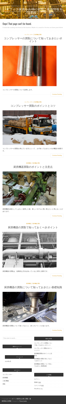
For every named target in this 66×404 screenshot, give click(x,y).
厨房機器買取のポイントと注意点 (33, 167)
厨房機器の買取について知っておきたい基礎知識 (33, 287)
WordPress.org (38, 389)
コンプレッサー (28, 34)
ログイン (37, 379)
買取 (40, 34)
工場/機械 (36, 34)
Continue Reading (57, 94)
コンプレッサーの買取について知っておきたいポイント (33, 39)
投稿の (37, 382)
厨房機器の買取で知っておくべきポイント (33, 227)
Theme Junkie (23, 401)
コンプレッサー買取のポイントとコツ (33, 105)
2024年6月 (8, 361)
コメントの (39, 386)
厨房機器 (28, 163)
